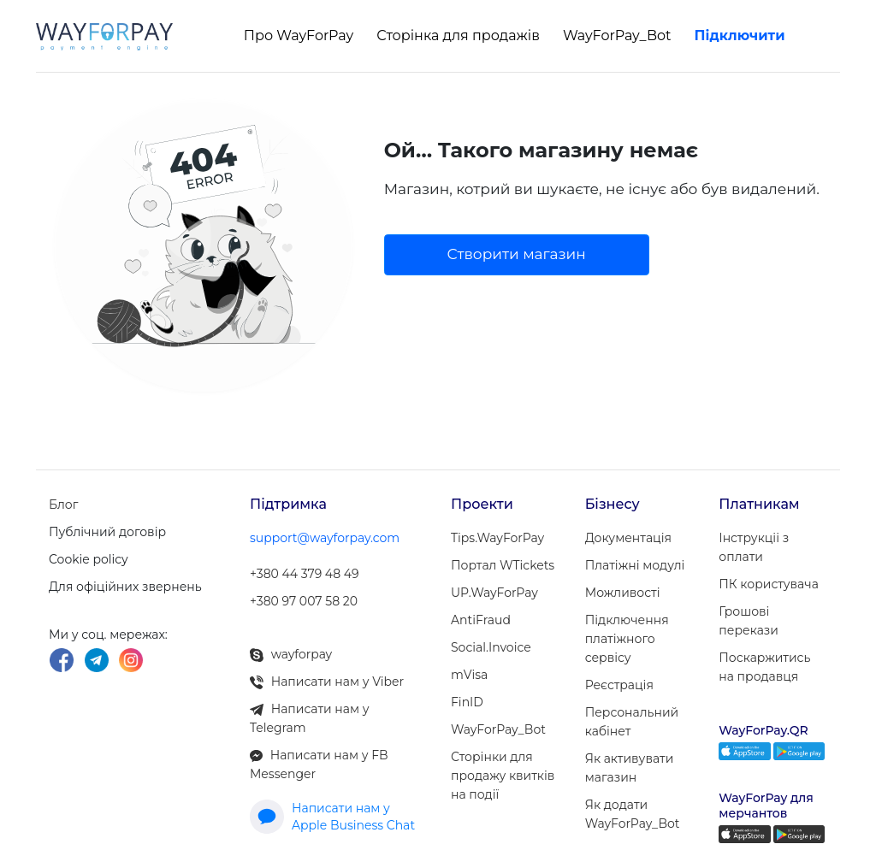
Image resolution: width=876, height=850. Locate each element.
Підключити (740, 35)
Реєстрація (619, 685)
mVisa (469, 674)
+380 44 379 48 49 (304, 573)
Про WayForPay (298, 35)
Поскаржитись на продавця (764, 667)
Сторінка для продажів (458, 35)
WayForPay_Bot (617, 35)
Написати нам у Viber (327, 681)
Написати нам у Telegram (310, 718)
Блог (63, 504)
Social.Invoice (491, 647)
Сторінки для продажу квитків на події (502, 775)
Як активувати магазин (629, 768)
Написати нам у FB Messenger (319, 764)
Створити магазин (516, 254)
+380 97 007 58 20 (304, 601)
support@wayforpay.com (325, 538)
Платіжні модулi (635, 565)
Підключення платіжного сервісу (627, 638)
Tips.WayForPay (497, 538)
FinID (467, 702)
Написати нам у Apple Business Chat (332, 817)
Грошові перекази (748, 621)
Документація (628, 538)
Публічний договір (107, 532)
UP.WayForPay (494, 592)
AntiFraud (481, 620)
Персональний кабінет (632, 722)
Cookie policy (88, 559)
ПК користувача (768, 584)
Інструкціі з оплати (754, 547)
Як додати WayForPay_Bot (632, 814)
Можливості (622, 592)
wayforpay (291, 654)
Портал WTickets (502, 565)
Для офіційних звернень (125, 586)
